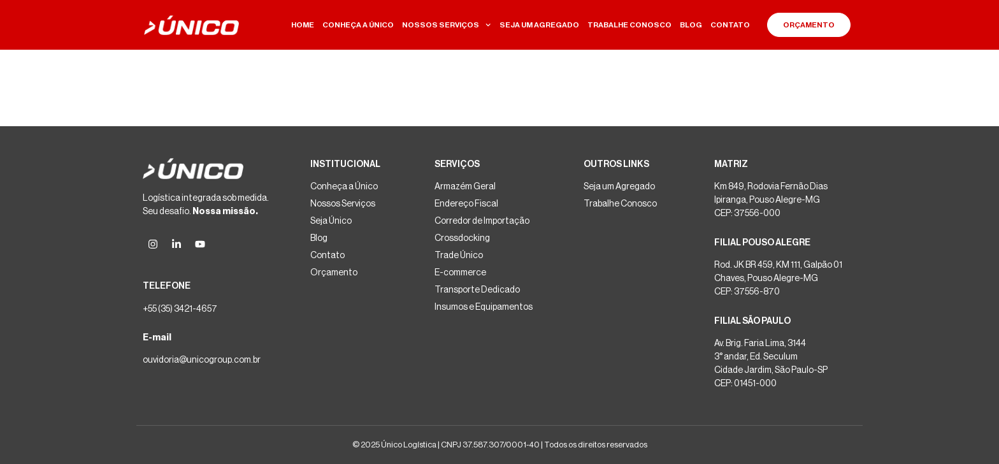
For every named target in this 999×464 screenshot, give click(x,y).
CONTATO (730, 25)
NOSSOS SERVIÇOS (446, 25)
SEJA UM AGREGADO (539, 25)
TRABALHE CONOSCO (629, 25)
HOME (302, 25)
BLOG (691, 25)
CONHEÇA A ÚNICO (358, 25)
